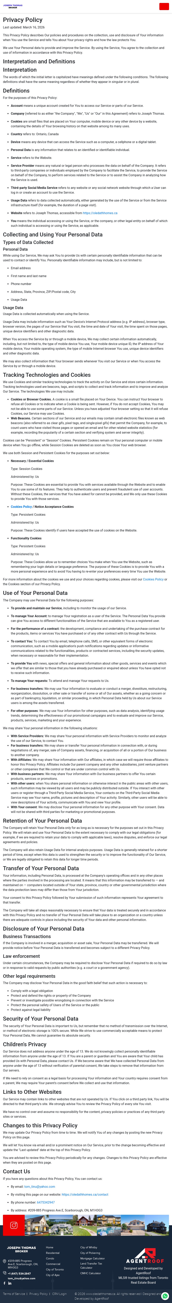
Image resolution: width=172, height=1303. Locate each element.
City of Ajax (53, 1275)
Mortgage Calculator (92, 1258)
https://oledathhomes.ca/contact (85, 1194)
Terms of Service (14, 1294)
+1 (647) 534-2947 (19, 1273)
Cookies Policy (21, 507)
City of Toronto (55, 1269)
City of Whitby (88, 1247)
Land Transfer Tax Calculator (91, 1265)
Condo (50, 1258)
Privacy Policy (38, 1294)
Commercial (53, 1264)
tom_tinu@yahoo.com (39, 1187)
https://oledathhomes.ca (100, 213)
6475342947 (46, 1202)
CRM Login (59, 1294)
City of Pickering (90, 1253)
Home (49, 1247)
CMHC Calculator (90, 1273)
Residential (52, 1253)
